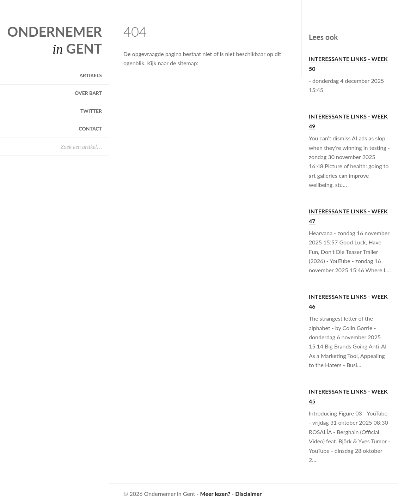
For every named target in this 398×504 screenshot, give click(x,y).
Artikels (90, 75)
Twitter (91, 111)
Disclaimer (248, 493)
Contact (90, 129)
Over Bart (88, 93)
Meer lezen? (216, 493)
